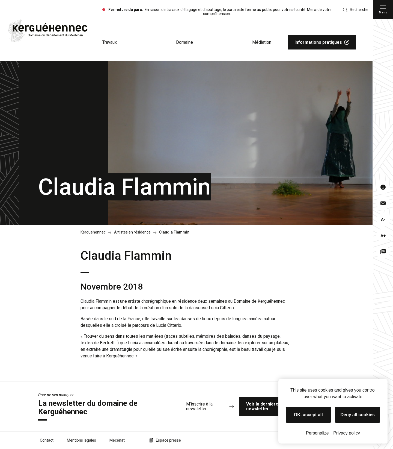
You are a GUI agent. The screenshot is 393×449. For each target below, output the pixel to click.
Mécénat (117, 440)
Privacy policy (346, 433)
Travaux (109, 42)
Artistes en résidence (132, 232)
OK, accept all (308, 414)
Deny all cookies (358, 414)
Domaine (184, 42)
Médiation (261, 42)
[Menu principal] (383, 9)
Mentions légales (81, 440)
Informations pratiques (321, 42)
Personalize (317, 433)
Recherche (355, 9)
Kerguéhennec (93, 232)
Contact (46, 440)
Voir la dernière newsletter (277, 406)
